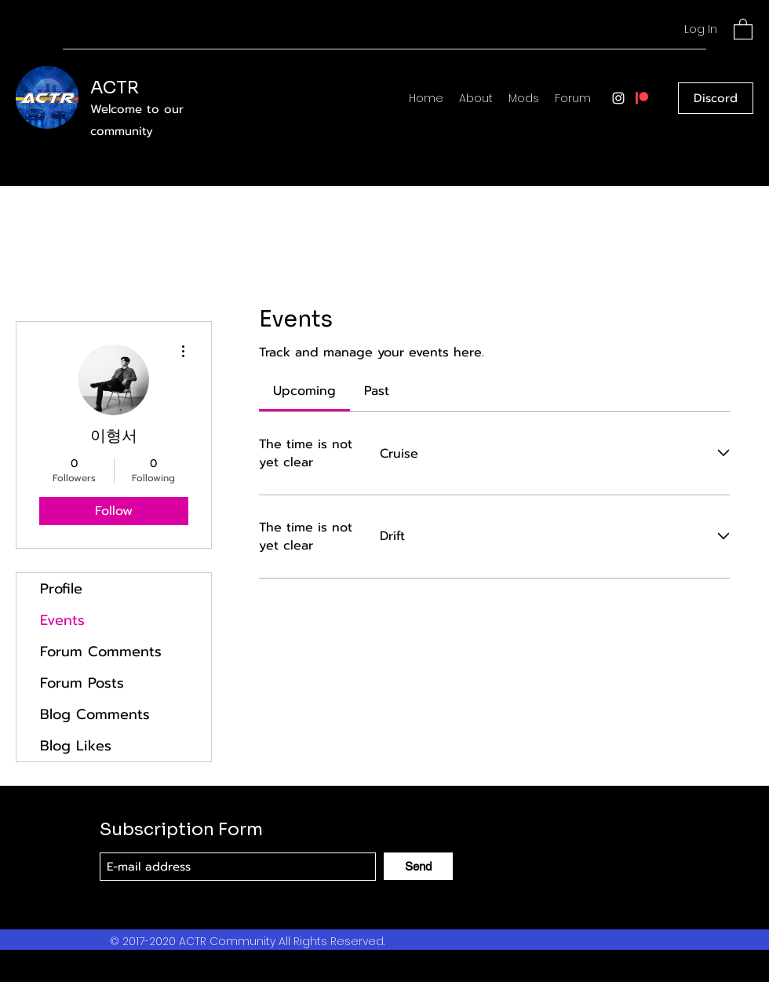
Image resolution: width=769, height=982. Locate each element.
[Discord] (715, 98)
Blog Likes (75, 746)
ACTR (114, 87)
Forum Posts (82, 683)
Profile (61, 589)
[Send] (418, 866)
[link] (304, 390)
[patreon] (642, 98)
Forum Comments (101, 652)
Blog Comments (95, 714)
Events (62, 620)
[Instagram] (618, 98)
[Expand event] (723, 453)
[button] (743, 28)
